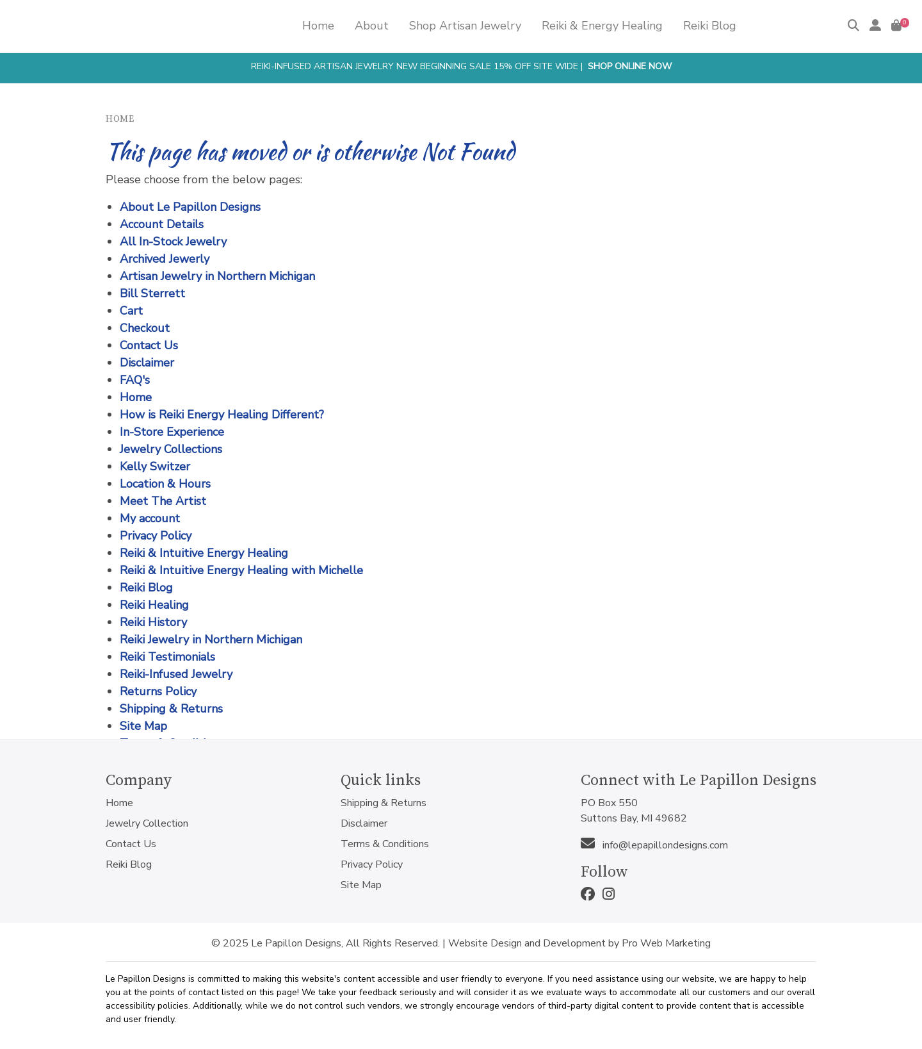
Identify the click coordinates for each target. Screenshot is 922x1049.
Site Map (143, 726)
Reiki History (153, 622)
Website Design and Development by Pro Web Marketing (579, 943)
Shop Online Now (630, 66)
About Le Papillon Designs (190, 207)
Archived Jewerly (164, 259)
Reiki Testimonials (167, 657)
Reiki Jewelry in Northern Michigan (211, 639)
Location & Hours (165, 483)
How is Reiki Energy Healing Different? (222, 414)
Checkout (145, 328)
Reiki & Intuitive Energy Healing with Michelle (241, 570)
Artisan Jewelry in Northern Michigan (217, 276)
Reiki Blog (146, 587)
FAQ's (135, 380)
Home (120, 119)
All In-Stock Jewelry (173, 241)
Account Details (162, 224)
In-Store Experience (172, 432)
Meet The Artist (163, 501)
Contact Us (149, 345)
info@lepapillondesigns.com (654, 845)
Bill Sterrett (152, 293)
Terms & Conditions (385, 844)
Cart (131, 310)
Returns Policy (158, 691)
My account (150, 518)
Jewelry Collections (171, 449)
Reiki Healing (154, 605)
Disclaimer (147, 362)
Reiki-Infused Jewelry (176, 674)
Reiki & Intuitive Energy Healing (204, 553)
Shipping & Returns (171, 708)
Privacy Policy (155, 535)
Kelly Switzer (155, 466)
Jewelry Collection (147, 823)
